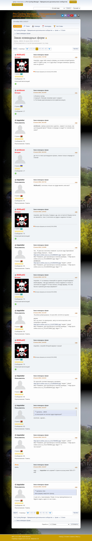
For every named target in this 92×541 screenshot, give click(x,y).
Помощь (61, 536)
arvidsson (21, 90)
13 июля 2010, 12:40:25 (39, 342)
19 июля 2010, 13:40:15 (39, 378)
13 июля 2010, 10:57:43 (39, 182)
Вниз (15, 48)
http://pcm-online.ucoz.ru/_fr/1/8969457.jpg (47, 255)
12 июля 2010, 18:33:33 (39, 152)
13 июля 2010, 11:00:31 (39, 211)
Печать (75, 48)
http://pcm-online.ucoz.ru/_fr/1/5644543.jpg (47, 263)
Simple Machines (26, 536)
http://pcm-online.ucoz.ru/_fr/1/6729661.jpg (47, 324)
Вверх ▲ (78, 536)
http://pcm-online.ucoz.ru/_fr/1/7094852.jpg (47, 441)
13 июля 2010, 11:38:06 (39, 247)
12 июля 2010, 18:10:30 (39, 122)
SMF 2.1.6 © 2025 (16, 536)
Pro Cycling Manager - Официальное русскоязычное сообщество (34, 14)
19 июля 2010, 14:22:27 (39, 467)
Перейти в (45, 524)
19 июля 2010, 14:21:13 (39, 437)
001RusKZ (21, 55)
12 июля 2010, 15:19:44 (39, 92)
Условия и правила (69, 536)
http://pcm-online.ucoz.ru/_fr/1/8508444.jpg (47, 383)
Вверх (16, 513)
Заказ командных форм (41, 55)
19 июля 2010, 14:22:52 (39, 486)
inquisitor (20, 120)
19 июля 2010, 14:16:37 (39, 407)
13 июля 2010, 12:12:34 (39, 312)
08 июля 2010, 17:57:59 (39, 57)
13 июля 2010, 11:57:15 (39, 277)
